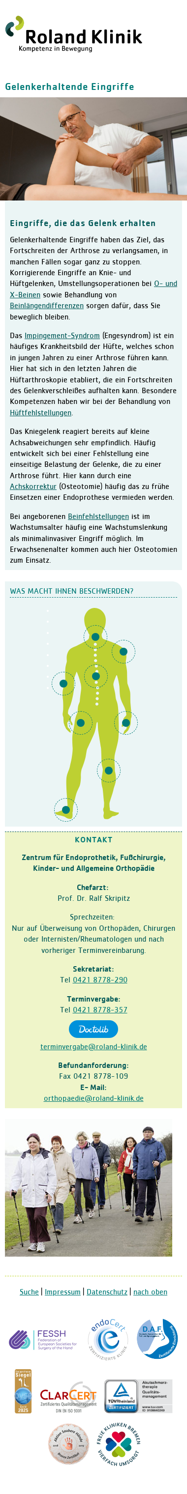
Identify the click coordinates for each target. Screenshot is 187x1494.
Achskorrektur (33, 487)
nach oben (150, 1292)
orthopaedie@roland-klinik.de (94, 1099)
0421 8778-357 (100, 1010)
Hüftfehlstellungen (40, 413)
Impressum (63, 1292)
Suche (29, 1292)
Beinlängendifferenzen (47, 306)
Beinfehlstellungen (98, 517)
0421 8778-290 (100, 980)
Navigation (174, 13)
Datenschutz (107, 1292)
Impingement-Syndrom (62, 336)
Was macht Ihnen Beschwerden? (72, 592)
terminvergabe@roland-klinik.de (93, 1047)
